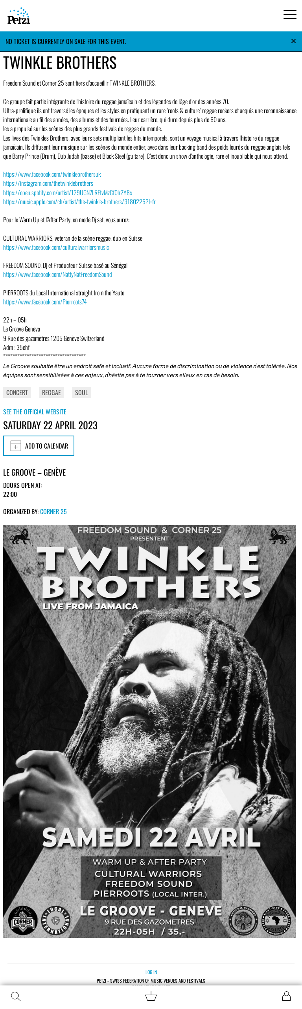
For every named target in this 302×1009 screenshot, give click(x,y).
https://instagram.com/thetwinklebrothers (48, 183)
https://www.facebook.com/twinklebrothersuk (52, 174)
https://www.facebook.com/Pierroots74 (45, 301)
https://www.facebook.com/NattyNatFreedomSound (57, 274)
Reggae (51, 392)
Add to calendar (38, 445)
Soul (81, 392)
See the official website (34, 411)
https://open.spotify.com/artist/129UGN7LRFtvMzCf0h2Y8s (67, 192)
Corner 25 (53, 511)
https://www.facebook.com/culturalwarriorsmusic (56, 247)
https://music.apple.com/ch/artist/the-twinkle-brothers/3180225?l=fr (79, 201)
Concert (17, 392)
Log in (151, 972)
